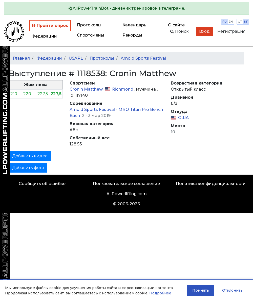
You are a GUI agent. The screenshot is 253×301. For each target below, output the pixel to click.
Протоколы (89, 25)
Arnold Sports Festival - (94, 109)
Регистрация (231, 31)
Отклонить (232, 290)
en (231, 21)
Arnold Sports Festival (143, 58)
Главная (21, 58)
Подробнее (160, 293)
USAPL (76, 58)
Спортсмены (90, 35)
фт (240, 21)
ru (224, 21)
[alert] (126, 8)
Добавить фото (28, 167)
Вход (204, 31)
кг (246, 21)
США (183, 117)
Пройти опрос (50, 25)
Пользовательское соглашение (126, 183)
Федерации (44, 36)
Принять (200, 290)
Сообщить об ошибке (42, 183)
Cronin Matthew (87, 89)
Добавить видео (30, 156)
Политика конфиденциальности (211, 183)
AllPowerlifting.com (127, 193)
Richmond (123, 89)
